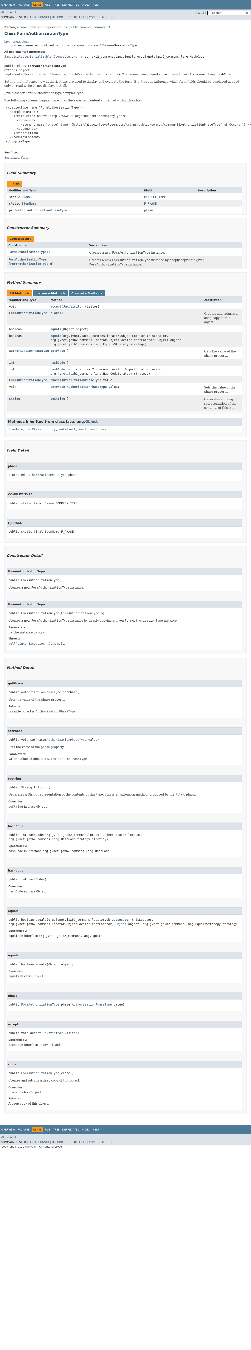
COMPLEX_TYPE (155, 197)
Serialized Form (16, 157)
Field (32, 17)
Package (23, 4)
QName (26, 197)
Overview (8, 4)
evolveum (31, 1146)
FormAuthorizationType (27, 252)
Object (24, 70)
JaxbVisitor (73, 306)
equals (55, 329)
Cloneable (62, 56)
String (14, 398)
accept (55, 306)
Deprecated (70, 4)
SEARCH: (200, 12)
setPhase (57, 386)
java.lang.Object (16, 41)
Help (96, 4)
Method (57, 17)
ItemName (29, 203)
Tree (56, 4)
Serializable (40, 56)
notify (50, 429)
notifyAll (67, 429)
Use (47, 4)
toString (57, 398)
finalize (15, 429)
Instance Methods (50, 293)
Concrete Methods (86, 293)
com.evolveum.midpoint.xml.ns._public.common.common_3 (64, 27)
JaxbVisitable (16, 56)
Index (86, 4)
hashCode (57, 362)
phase (148, 210)
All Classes (9, 12)
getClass (33, 429)
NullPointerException (26, 643)
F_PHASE (150, 203)
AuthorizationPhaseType (47, 210)
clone (54, 313)
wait (83, 429)
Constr (43, 17)
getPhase (57, 350)
